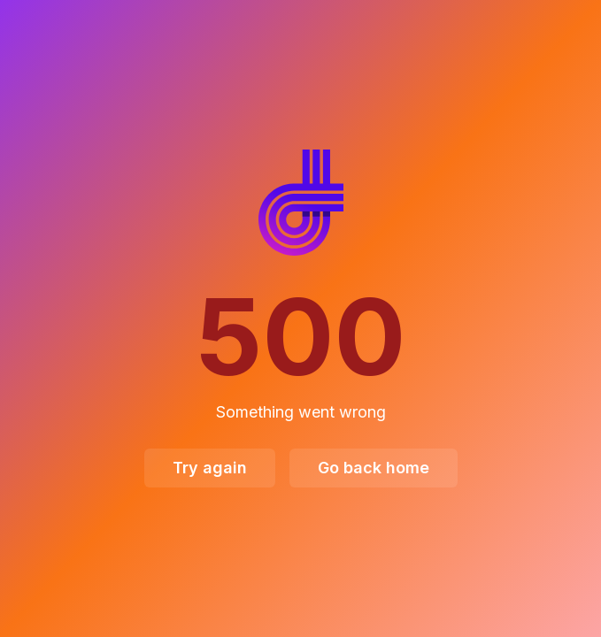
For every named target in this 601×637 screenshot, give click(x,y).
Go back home (373, 467)
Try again (210, 467)
